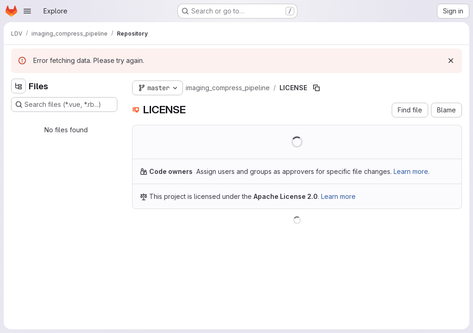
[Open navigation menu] (27, 11)
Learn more (338, 196)
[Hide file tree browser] (18, 86)
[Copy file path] (316, 87)
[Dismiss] (450, 60)
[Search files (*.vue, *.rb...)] (64, 104)
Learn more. (412, 171)
